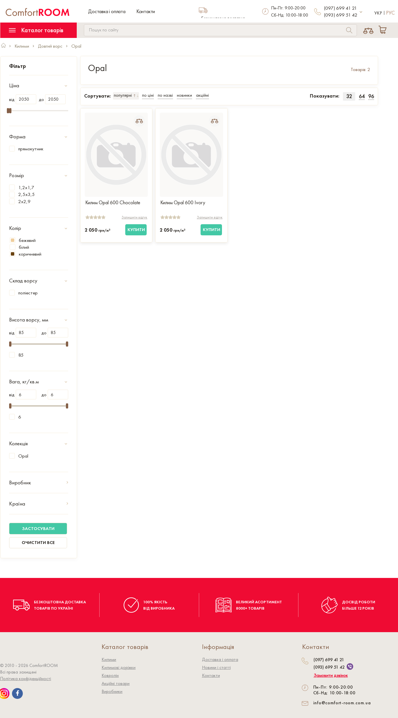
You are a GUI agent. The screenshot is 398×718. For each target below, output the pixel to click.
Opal (23, 456)
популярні (123, 95)
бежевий (23, 240)
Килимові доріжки (119, 667)
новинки (184, 95)
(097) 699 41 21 (340, 8)
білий (19, 247)
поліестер (28, 293)
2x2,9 (24, 201)
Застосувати (38, 528)
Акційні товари (116, 683)
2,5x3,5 (26, 194)
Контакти (145, 11)
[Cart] (384, 30)
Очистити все (38, 542)
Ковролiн (110, 675)
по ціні (148, 95)
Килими (109, 659)
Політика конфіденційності (25, 678)
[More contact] (361, 12)
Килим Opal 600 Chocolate (112, 202)
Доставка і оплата (107, 11)
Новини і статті (216, 667)
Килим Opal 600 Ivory (182, 202)
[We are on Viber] (350, 666)
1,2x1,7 (26, 187)
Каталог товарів (36, 30)
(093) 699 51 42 (340, 15)
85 (21, 355)
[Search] (349, 31)
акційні (202, 95)
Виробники (112, 691)
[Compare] (368, 30)
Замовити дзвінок (331, 675)
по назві (165, 95)
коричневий (25, 254)
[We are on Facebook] (17, 693)
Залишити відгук (134, 217)
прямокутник (30, 148)
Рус (390, 12)
